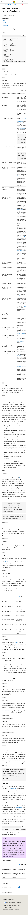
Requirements (5, 25)
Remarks (4, 24)
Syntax (4, 20)
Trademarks (5, 911)
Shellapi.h (15, 4)
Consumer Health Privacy (8, 909)
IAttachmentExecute (21, 333)
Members (4, 22)
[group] (14, 236)
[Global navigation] (1, 2)
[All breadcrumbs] (3, 5)
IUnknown (25, 353)
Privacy (9, 907)
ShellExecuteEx (18, 29)
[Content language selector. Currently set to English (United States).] (9, 899)
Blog (19, 905)
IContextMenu (23, 118)
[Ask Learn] (23, 5)
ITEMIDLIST (21, 116)
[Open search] (22, 2)
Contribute (5, 907)
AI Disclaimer (5, 905)
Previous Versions (12, 905)
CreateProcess (24, 236)
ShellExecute (7, 561)
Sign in (25, 1)
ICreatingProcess (20, 366)
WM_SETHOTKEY (5, 711)
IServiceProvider (20, 355)
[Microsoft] (14, 2)
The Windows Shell (8, 4)
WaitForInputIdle (20, 250)
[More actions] (25, 5)
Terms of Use (17, 909)
